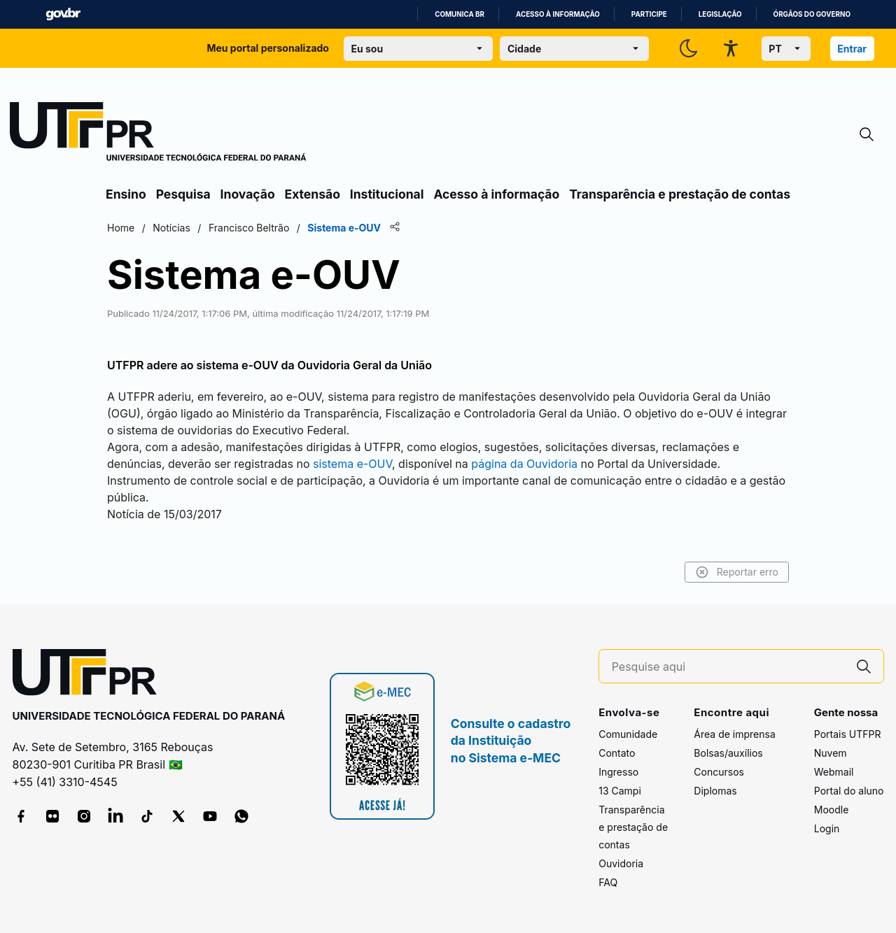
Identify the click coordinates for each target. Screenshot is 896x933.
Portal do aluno (849, 791)
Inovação (247, 194)
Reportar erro (736, 572)
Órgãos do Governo (812, 14)
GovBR (63, 14)
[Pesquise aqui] (728, 667)
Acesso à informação (558, 14)
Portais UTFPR (847, 734)
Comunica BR (459, 14)
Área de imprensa (734, 734)
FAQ (607, 882)
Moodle (831, 810)
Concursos (719, 772)
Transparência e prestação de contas (679, 194)
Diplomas (715, 791)
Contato (616, 753)
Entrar (852, 49)
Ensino (126, 194)
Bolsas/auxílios (728, 753)
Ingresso (618, 772)
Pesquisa (183, 194)
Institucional (387, 194)
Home (120, 228)
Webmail (834, 772)
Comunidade (627, 734)
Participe (649, 14)
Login (827, 828)
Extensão (312, 194)
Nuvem (830, 753)
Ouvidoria (620, 863)
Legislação (720, 14)
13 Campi (619, 791)
